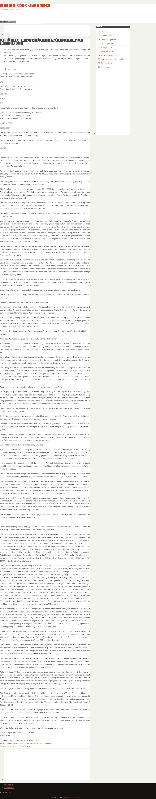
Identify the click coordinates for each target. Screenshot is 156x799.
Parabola (66, 797)
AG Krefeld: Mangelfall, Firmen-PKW (15, 746)
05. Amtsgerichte (105, 47)
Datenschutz (9, 787)
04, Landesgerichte (105, 43)
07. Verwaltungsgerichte (107, 55)
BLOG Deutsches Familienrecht (26, 6)
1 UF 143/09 (5, 735)
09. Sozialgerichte (105, 63)
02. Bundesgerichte (106, 35)
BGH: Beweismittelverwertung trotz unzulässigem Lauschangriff (26, 743)
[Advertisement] (43, 18)
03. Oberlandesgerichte (107, 39)
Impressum (8, 785)
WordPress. (75, 797)
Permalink (34, 740)
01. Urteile (102, 32)
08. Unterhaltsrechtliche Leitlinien (111, 59)
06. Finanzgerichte (105, 51)
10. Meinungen (104, 67)
